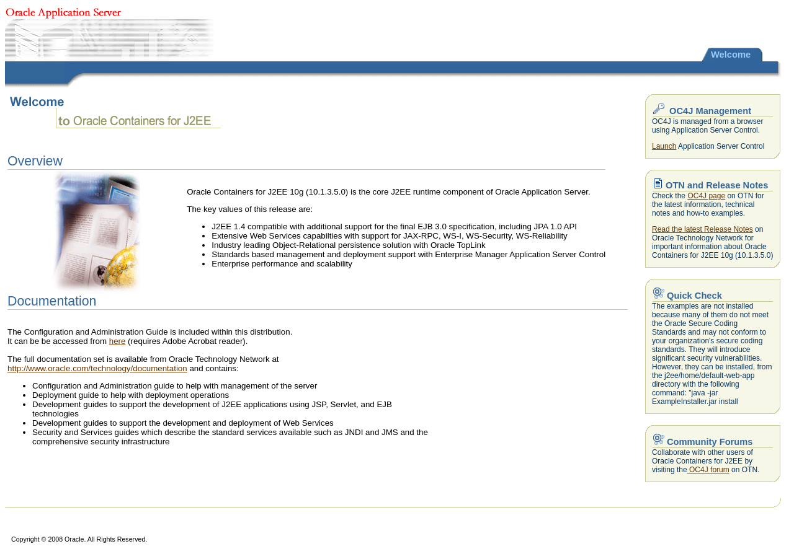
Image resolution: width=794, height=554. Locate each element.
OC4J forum (708, 469)
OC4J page (706, 195)
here (117, 341)
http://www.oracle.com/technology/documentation (97, 368)
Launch (664, 146)
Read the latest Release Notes (702, 229)
